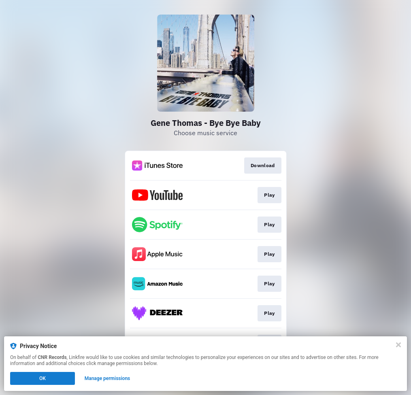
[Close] (398, 344)
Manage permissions (107, 378)
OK (42, 378)
